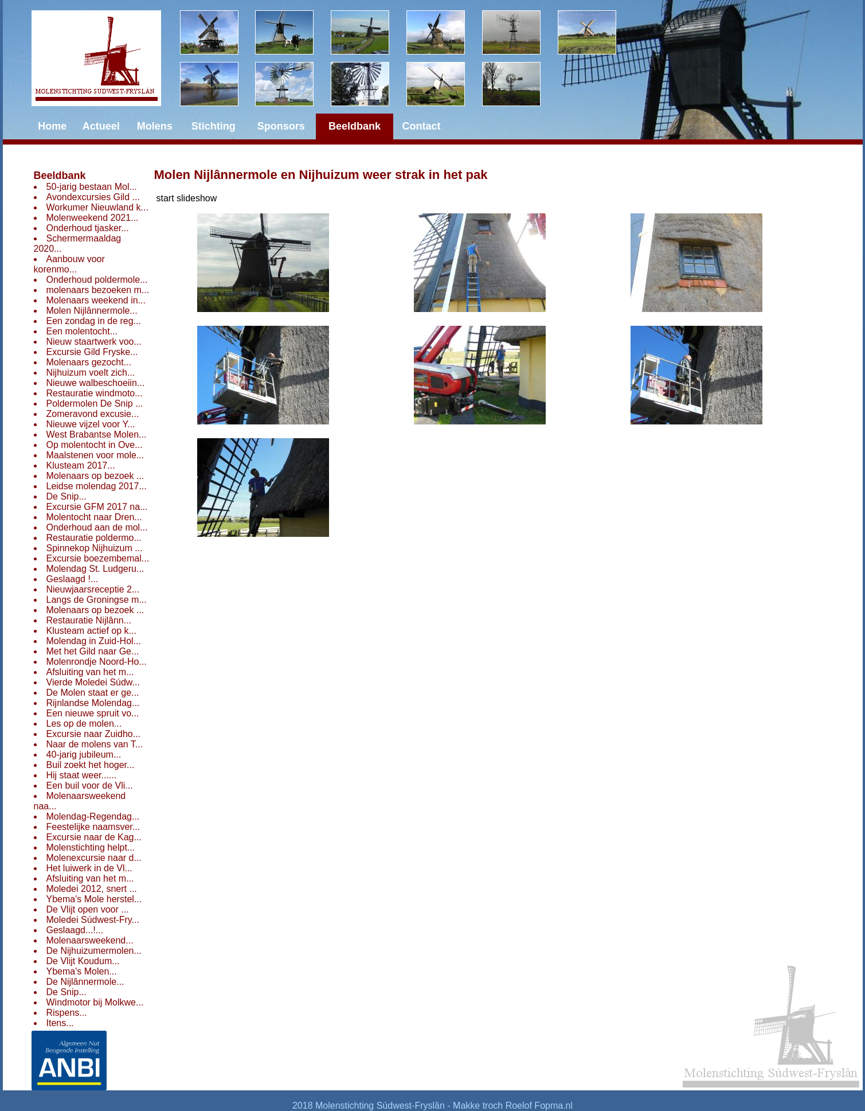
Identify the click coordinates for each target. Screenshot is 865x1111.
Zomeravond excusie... (92, 414)
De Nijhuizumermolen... (94, 951)
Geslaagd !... (72, 579)
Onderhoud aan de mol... (97, 527)
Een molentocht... (82, 331)
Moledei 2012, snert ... (91, 889)
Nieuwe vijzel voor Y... (90, 424)
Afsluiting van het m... (90, 672)
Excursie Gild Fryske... (92, 352)
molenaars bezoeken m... (98, 290)
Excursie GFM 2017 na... (97, 507)
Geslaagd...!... (75, 930)
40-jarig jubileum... (84, 754)
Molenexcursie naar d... (94, 858)
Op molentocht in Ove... (94, 445)
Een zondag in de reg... (93, 321)
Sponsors (281, 126)
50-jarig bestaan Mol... (91, 187)
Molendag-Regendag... (93, 816)
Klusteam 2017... (80, 465)
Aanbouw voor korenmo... (69, 264)
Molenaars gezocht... (89, 362)
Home (52, 126)
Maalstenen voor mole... (95, 455)
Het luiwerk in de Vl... (89, 868)
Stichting (213, 126)
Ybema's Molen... (81, 971)
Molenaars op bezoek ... (95, 476)
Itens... (60, 1023)
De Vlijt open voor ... (87, 909)
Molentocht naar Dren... (94, 517)
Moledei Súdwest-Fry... (92, 920)
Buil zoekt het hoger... (90, 765)
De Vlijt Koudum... (83, 961)
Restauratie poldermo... (94, 538)
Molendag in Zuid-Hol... (93, 641)
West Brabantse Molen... (96, 434)
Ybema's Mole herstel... (94, 899)
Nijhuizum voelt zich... (90, 372)
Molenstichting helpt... (90, 847)
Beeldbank (60, 175)
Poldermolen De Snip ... (94, 403)
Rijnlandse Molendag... (93, 703)
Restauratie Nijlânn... (89, 620)
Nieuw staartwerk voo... (94, 341)
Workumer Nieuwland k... (97, 207)
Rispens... (66, 1013)
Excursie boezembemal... (98, 558)
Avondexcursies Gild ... (93, 197)
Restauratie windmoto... (94, 393)
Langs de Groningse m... (96, 600)
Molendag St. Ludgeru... (95, 569)
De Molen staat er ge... (92, 692)
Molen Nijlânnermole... (92, 310)
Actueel (101, 126)
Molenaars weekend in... (96, 300)
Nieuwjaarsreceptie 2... (93, 589)
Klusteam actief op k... (91, 631)
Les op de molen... (84, 723)
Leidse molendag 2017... (96, 486)
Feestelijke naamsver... (93, 827)
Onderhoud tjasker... (87, 228)
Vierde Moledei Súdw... (93, 682)
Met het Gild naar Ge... (92, 651)
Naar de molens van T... (94, 744)
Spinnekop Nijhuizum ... (94, 548)
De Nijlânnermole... (85, 982)
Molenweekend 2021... (92, 218)
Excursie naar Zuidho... (93, 734)
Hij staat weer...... (81, 775)
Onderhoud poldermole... (97, 279)
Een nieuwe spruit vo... (92, 713)
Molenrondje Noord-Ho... (96, 661)
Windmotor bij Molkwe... (95, 1002)
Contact (421, 126)
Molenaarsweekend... (90, 940)
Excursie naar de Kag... (94, 837)
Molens (155, 126)
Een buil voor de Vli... (89, 785)
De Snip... (66, 496)
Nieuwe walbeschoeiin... (95, 383)
